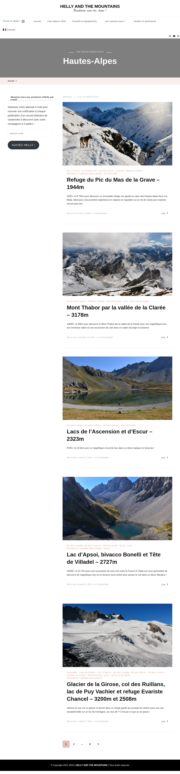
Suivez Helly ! (23, 145)
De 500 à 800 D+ (138, 675)
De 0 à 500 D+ (73, 171)
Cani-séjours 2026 (56, 21)
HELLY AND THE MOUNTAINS (90, 6)
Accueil (37, 21)
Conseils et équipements (84, 21)
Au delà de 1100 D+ (76, 302)
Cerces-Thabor (96, 302)
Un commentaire (105, 338)
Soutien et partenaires (145, 21)
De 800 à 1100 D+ (93, 427)
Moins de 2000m (134, 171)
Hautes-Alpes (106, 171)
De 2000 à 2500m (75, 427)
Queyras (131, 427)
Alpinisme (72, 675)
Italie (122, 547)
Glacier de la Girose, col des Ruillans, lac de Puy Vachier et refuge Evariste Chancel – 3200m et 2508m (117, 694)
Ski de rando (111, 174)
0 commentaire (100, 214)
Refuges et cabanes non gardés (84, 174)
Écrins (70, 678)
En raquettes (89, 171)
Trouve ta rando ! (14, 21)
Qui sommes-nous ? (115, 21)
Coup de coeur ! (87, 675)
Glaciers (81, 678)
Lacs (125, 302)
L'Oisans (119, 171)
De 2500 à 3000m (75, 547)
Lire (164, 213)
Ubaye (107, 550)
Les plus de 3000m (139, 302)
